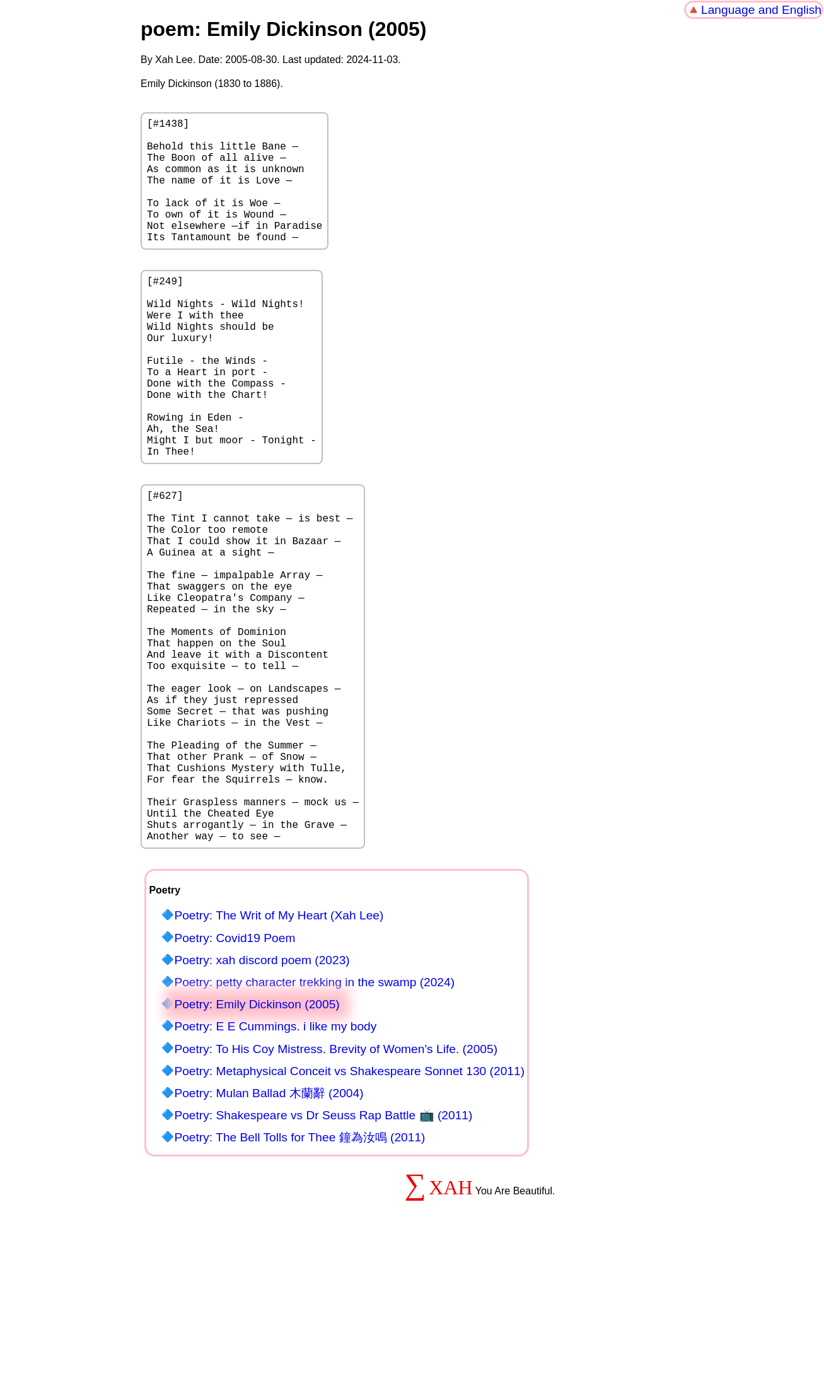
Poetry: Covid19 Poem (234, 1084)
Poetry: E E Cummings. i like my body (275, 1173)
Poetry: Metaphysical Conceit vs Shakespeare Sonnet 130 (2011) (349, 1217)
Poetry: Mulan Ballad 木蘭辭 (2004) (268, 1239)
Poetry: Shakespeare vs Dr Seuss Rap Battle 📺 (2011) (323, 1261)
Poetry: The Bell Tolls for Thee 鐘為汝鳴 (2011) (299, 1284)
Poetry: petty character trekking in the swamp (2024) (314, 1128)
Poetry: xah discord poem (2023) (261, 1106)
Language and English (761, 9)
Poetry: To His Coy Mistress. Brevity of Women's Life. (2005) (335, 1195)
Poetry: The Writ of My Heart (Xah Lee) (278, 1062)
